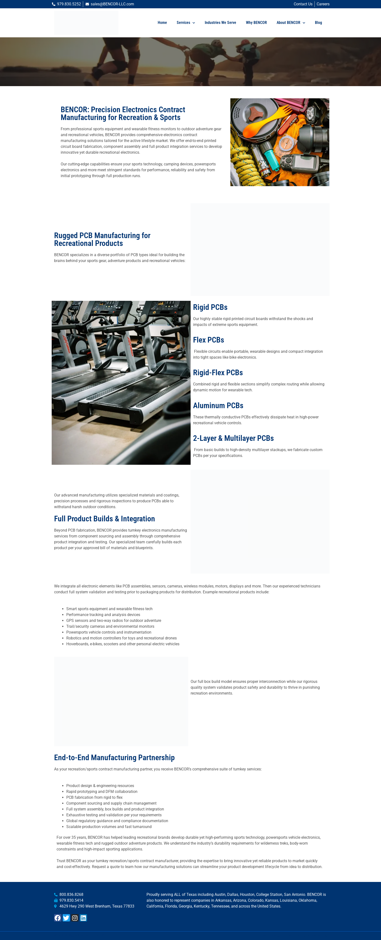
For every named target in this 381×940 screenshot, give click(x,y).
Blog (318, 22)
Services (186, 23)
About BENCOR (291, 23)
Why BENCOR (256, 22)
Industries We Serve (220, 22)
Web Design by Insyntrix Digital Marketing (295, 935)
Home (162, 22)
